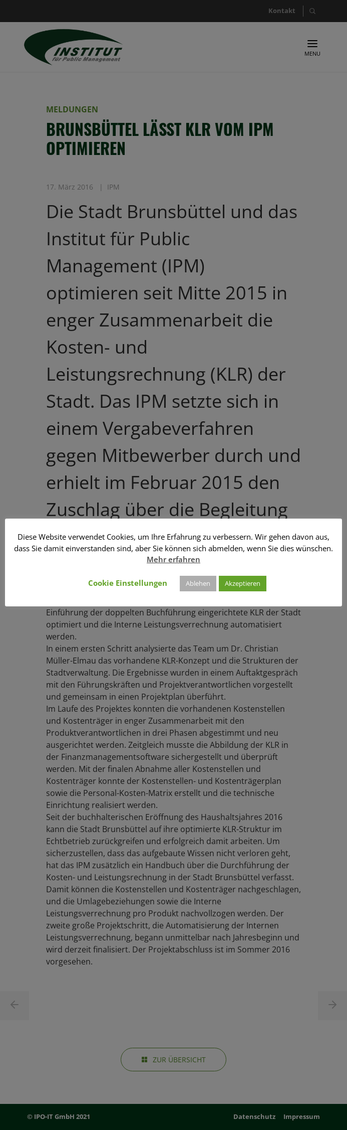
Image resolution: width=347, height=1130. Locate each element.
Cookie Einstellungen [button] (127, 583)
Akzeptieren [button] (242, 583)
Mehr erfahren (173, 559)
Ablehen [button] (198, 583)
